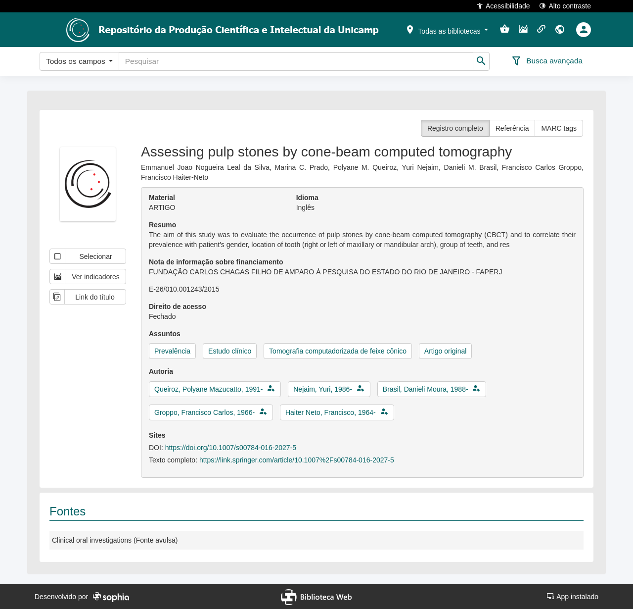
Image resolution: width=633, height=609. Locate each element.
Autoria (161, 371)
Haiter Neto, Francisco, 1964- (330, 412)
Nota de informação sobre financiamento (216, 262)
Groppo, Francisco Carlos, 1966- (204, 412)
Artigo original (445, 351)
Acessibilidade (503, 5)
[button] (447, 29)
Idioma (307, 198)
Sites (157, 435)
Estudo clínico (229, 351)
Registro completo (455, 128)
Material (162, 198)
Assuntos (165, 334)
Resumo (162, 225)
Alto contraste (565, 5)
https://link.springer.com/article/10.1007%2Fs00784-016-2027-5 (296, 460)
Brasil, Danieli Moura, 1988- (425, 389)
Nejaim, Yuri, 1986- (322, 389)
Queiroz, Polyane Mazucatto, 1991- (208, 389)
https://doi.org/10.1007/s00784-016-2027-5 (230, 448)
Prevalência (172, 351)
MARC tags (559, 128)
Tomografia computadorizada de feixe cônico (338, 351)
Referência (512, 128)
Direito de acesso (177, 306)
